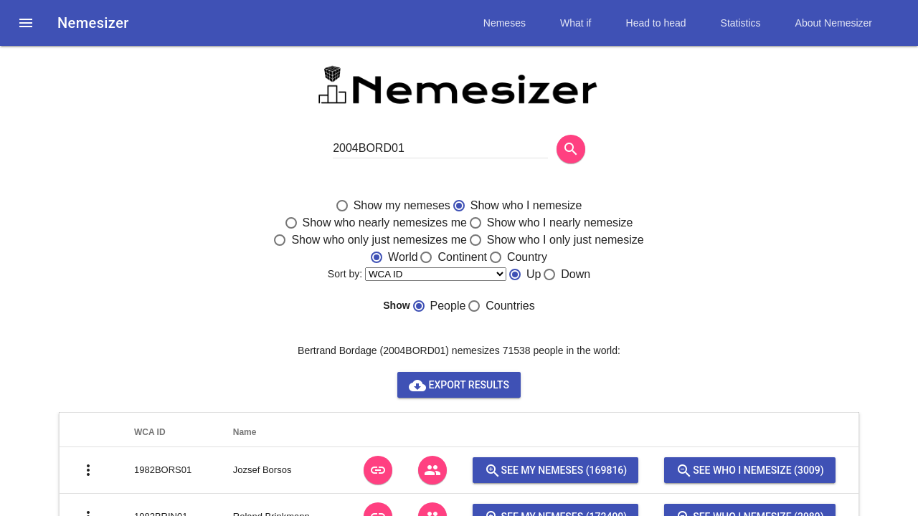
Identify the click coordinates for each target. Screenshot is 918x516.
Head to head (656, 23)
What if (576, 23)
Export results (459, 385)
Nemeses (504, 23)
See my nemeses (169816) (556, 470)
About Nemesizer (833, 23)
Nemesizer (93, 23)
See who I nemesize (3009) (749, 470)
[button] (26, 23)
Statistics (741, 23)
